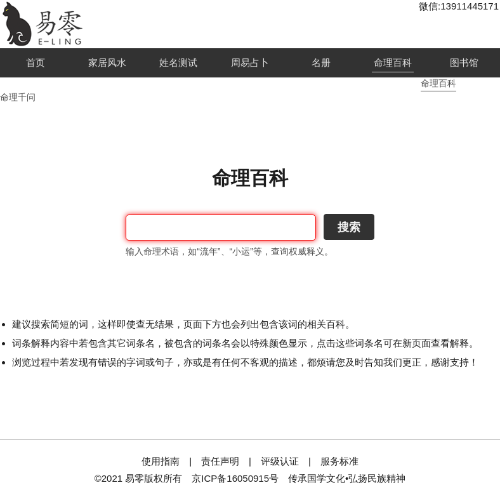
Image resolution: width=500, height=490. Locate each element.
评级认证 (280, 461)
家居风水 (107, 62)
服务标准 (339, 461)
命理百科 (393, 62)
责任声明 (220, 461)
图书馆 (464, 62)
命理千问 (18, 97)
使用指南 (160, 461)
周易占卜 (250, 62)
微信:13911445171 (459, 6)
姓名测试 (178, 62)
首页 (35, 62)
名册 (321, 62)
